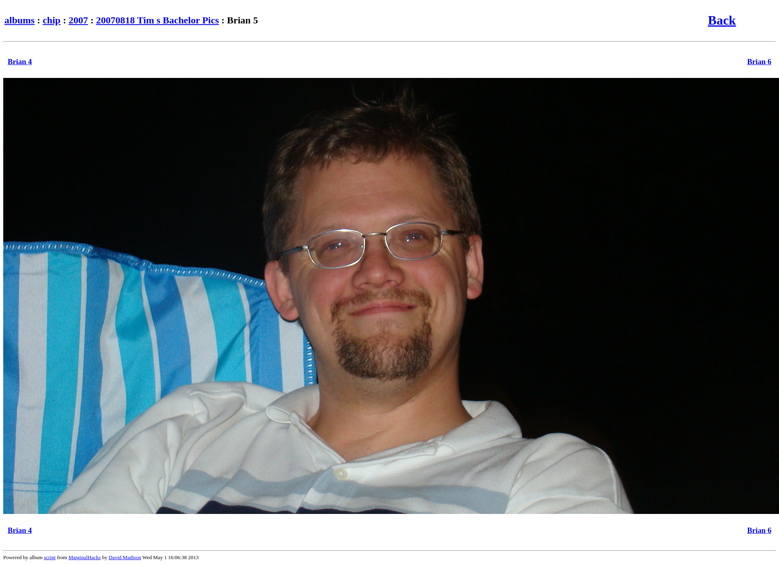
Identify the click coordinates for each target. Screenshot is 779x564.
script (50, 557)
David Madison (125, 557)
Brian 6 (759, 61)
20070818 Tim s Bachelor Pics (157, 20)
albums (19, 20)
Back (722, 20)
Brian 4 (20, 61)
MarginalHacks (84, 557)
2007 (78, 20)
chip (52, 20)
